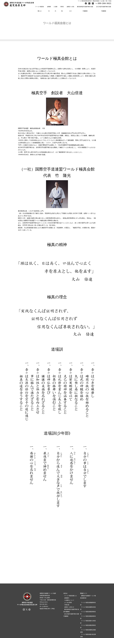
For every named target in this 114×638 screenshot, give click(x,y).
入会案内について (69, 600)
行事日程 (62, 9)
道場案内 (49, 9)
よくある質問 (68, 602)
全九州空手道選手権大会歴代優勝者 (103, 9)
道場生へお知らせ (70, 9)
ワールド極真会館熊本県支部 (88, 608)
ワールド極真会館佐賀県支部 (88, 626)
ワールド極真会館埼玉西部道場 (88, 631)
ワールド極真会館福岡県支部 (88, 604)
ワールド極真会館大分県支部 (88, 622)
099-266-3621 (104, 3)
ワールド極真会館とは (39, 9)
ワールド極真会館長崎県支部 (88, 617)
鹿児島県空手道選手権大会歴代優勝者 (85, 9)
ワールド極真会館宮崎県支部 (88, 613)
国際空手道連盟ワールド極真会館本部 (88, 597)
